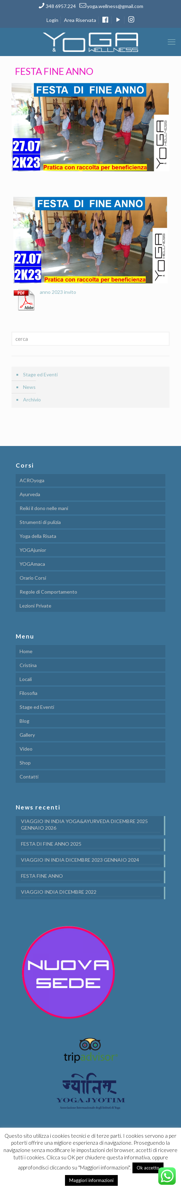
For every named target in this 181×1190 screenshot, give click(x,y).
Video (26, 749)
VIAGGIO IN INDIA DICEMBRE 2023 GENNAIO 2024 (80, 860)
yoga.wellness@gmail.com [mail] (115, 6)
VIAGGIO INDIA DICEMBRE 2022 (58, 892)
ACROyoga (32, 480)
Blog (24, 721)
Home (26, 651)
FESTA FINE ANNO (42, 876)
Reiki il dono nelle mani (44, 508)
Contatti (29, 777)
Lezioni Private (35, 606)
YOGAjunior (33, 550)
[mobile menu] (172, 42)
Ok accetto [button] (148, 1168)
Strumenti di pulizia (40, 522)
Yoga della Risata (38, 536)
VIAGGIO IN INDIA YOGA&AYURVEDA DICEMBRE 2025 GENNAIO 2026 (84, 824)
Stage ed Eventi (40, 374)
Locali (26, 679)
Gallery (27, 735)
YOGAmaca (32, 564)
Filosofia (28, 693)
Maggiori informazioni (91, 1180)
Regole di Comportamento (48, 592)
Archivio (32, 399)
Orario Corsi (33, 578)
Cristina (28, 665)
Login (52, 20)
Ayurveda (30, 494)
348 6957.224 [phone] (61, 6)
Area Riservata (80, 20)
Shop (25, 763)
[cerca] (90, 339)
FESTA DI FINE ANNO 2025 (51, 844)
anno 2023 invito (58, 292)
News (29, 387)
